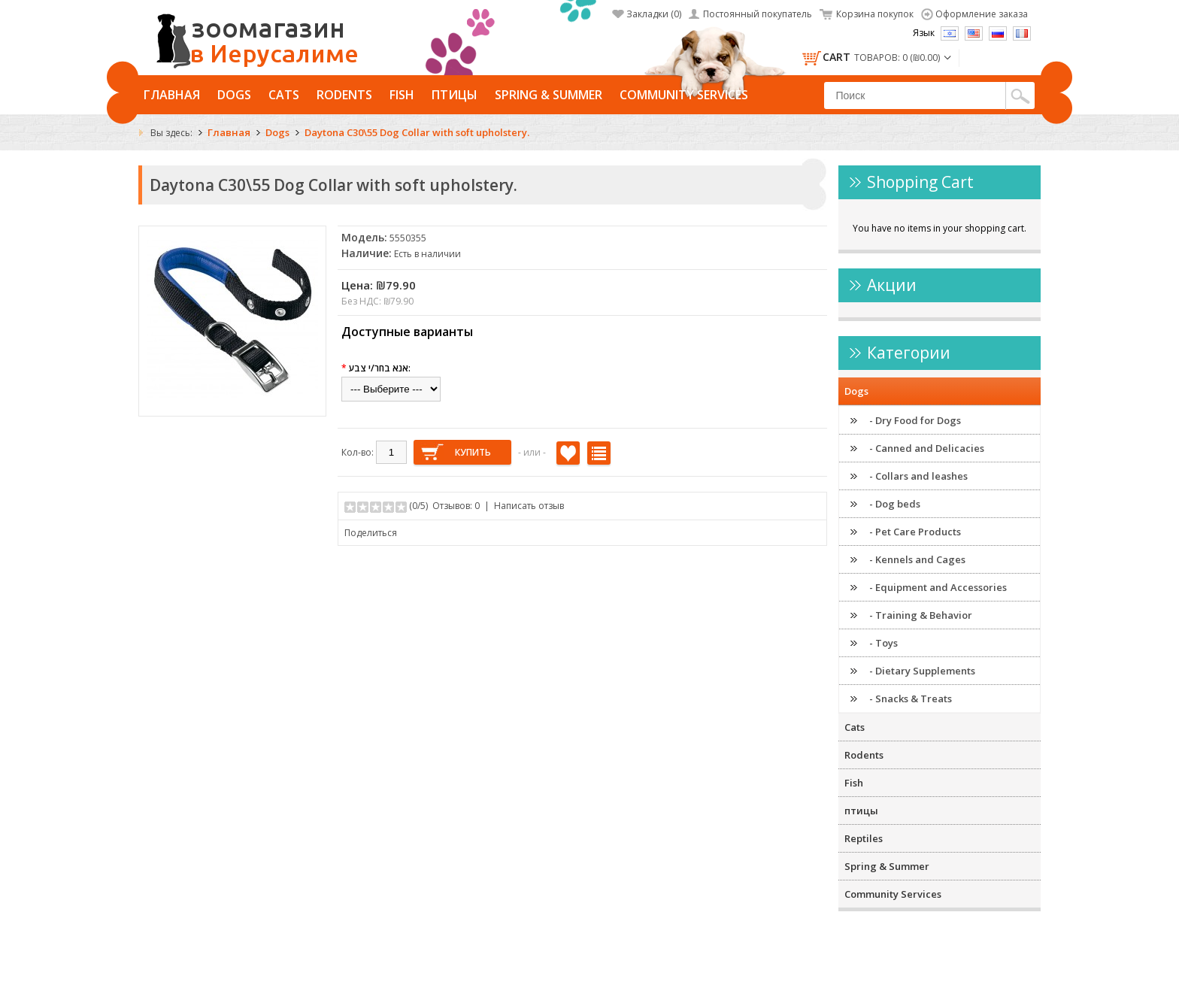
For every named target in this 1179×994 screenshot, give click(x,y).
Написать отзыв (529, 505)
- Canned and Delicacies (926, 448)
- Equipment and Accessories (938, 587)
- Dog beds (894, 504)
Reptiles (863, 838)
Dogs (234, 94)
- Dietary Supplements (922, 670)
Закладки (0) (653, 14)
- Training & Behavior (920, 615)
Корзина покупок (875, 14)
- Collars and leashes (918, 476)
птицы (454, 94)
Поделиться (370, 532)
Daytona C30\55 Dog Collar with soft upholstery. (417, 132)
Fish (401, 94)
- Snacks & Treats (910, 698)
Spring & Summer (548, 94)
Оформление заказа (981, 14)
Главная (172, 94)
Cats (283, 94)
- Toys (883, 643)
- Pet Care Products (915, 531)
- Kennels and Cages (917, 559)
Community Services (684, 94)
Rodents (344, 94)
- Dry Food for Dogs (915, 420)
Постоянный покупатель (757, 14)
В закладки (568, 453)
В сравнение (599, 453)
